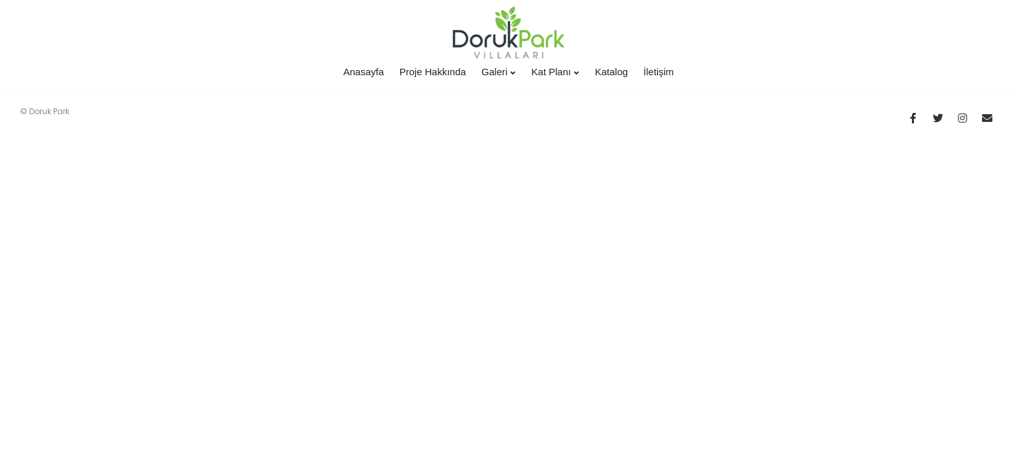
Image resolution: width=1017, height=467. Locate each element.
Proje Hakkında (433, 71)
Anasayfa (363, 71)
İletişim (658, 71)
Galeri (498, 72)
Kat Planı (555, 72)
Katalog (611, 71)
